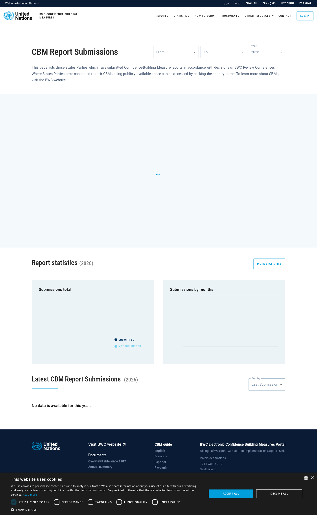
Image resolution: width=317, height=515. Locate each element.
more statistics (269, 264)
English (251, 3)
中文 (237, 3)
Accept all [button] (231, 493)
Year (253, 45)
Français (269, 3)
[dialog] (158, 494)
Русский (287, 3)
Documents (230, 15)
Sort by (256, 378)
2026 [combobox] (255, 52)
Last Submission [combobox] (265, 384)
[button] (106, 509)
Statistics (181, 15)
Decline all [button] (279, 493)
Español (305, 3)
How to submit (206, 15)
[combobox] (176, 52)
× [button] (312, 478)
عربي (226, 3)
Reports (162, 15)
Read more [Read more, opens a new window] (30, 495)
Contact (284, 15)
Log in (305, 16)
